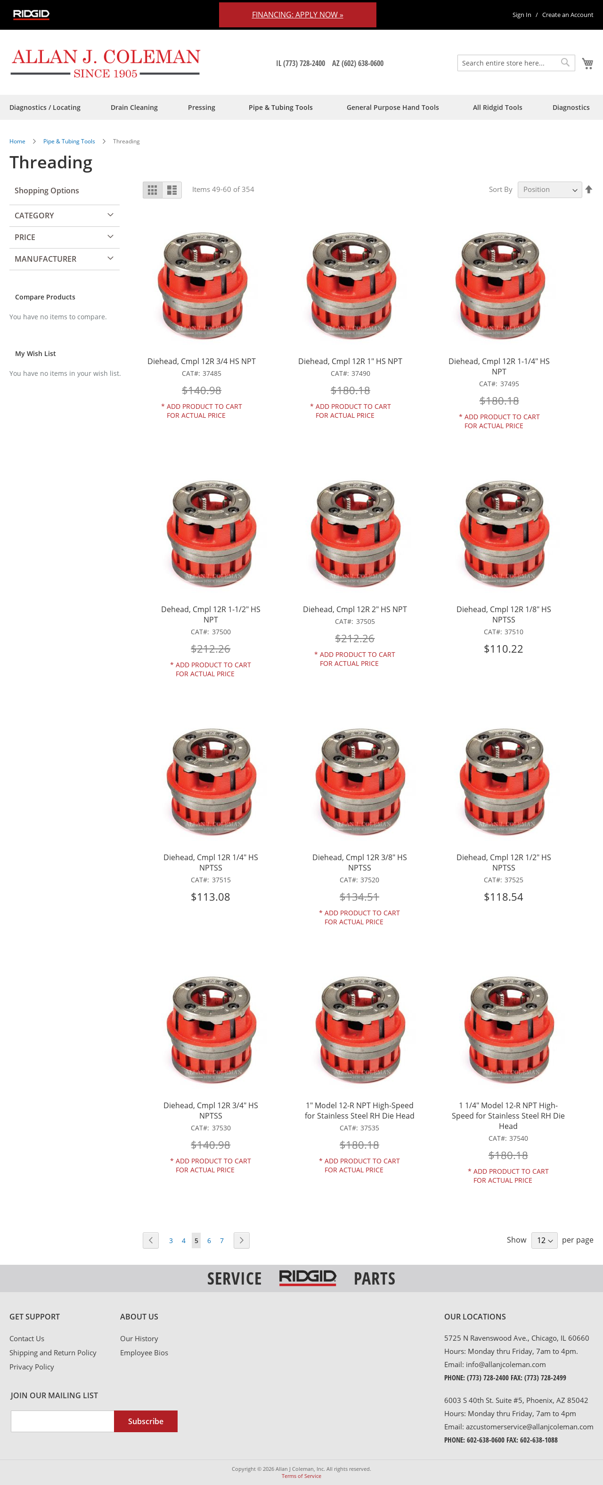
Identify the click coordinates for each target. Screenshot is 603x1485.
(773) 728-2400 (488, 1377)
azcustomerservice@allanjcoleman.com (530, 1426)
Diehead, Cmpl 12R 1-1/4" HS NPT (499, 366)
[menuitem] (45, 107)
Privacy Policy (31, 1366)
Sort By (501, 189)
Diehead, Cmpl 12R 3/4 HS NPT (201, 361)
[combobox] (516, 63)
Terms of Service (301, 1475)
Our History (139, 1338)
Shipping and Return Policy (53, 1352)
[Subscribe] (146, 1421)
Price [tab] (25, 237)
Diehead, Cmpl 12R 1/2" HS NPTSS (503, 862)
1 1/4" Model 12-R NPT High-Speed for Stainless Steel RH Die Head (508, 1115)
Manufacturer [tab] (45, 259)
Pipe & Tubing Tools (70, 141)
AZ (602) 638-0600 (357, 63)
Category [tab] (34, 215)
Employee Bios (144, 1352)
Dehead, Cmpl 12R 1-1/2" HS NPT (211, 614)
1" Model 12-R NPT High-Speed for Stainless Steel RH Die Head (360, 1110)
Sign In (522, 14)
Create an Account (568, 14)
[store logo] (105, 63)
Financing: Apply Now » (297, 14)
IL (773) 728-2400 (300, 63)
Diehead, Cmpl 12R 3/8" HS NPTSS (359, 862)
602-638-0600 (486, 1439)
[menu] (301, 107)
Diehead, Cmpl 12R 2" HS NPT (355, 609)
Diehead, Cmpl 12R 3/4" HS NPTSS (210, 1110)
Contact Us (26, 1338)
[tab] (64, 1317)
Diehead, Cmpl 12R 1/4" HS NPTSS (210, 862)
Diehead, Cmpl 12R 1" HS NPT (350, 361)
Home (18, 141)
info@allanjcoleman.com (506, 1364)
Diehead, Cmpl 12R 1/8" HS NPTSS (503, 614)
